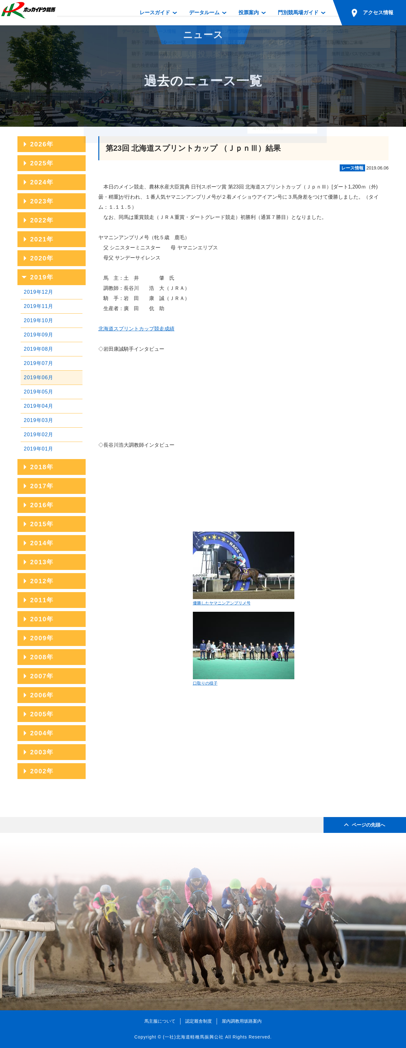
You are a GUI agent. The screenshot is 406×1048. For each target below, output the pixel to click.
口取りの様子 (243, 649)
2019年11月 (38, 306)
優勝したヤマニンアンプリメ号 (243, 568)
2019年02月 (38, 434)
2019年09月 (38, 334)
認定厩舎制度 (198, 1021)
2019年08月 (38, 349)
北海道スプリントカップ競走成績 (136, 328)
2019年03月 (38, 420)
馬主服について (159, 1021)
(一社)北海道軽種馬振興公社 (193, 1036)
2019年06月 (38, 377)
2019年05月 (38, 391)
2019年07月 (38, 363)
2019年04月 (38, 406)
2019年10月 (38, 320)
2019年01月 (38, 448)
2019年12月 (38, 292)
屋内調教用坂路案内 (242, 1021)
